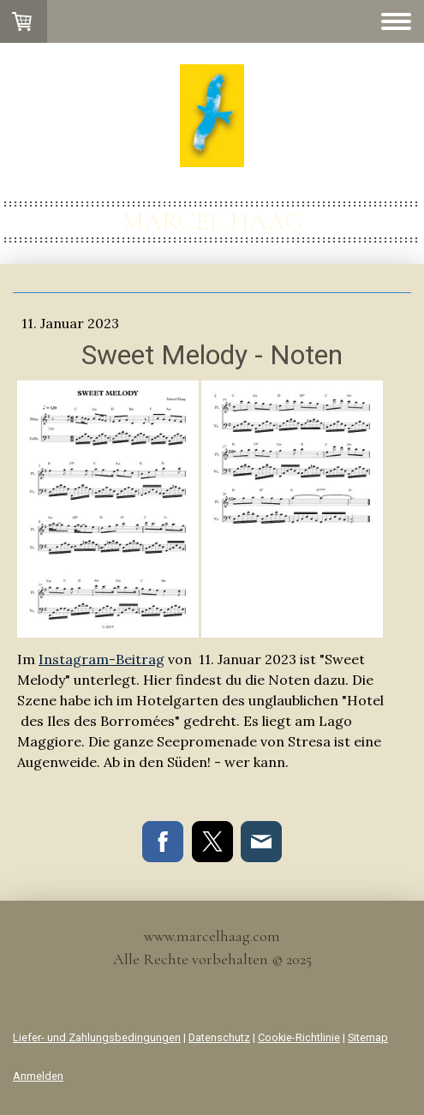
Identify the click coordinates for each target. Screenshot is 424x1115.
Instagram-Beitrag (101, 659)
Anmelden (38, 1076)
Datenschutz (219, 1037)
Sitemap (368, 1037)
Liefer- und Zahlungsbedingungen (97, 1037)
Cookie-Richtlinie (299, 1037)
